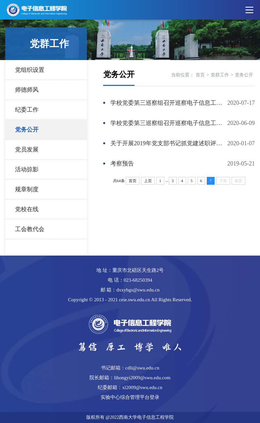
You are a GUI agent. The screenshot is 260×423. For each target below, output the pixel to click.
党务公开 (27, 129)
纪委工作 (27, 109)
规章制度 (27, 189)
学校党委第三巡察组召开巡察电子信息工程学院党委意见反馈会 (168, 103)
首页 (200, 74)
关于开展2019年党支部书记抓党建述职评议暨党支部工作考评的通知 (168, 143)
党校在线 (27, 209)
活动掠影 (27, 169)
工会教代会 (29, 229)
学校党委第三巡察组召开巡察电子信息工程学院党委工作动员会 (168, 123)
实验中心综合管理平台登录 (130, 397)
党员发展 (27, 149)
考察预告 (122, 163)
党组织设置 (29, 70)
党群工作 (220, 74)
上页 (148, 181)
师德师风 (27, 89)
